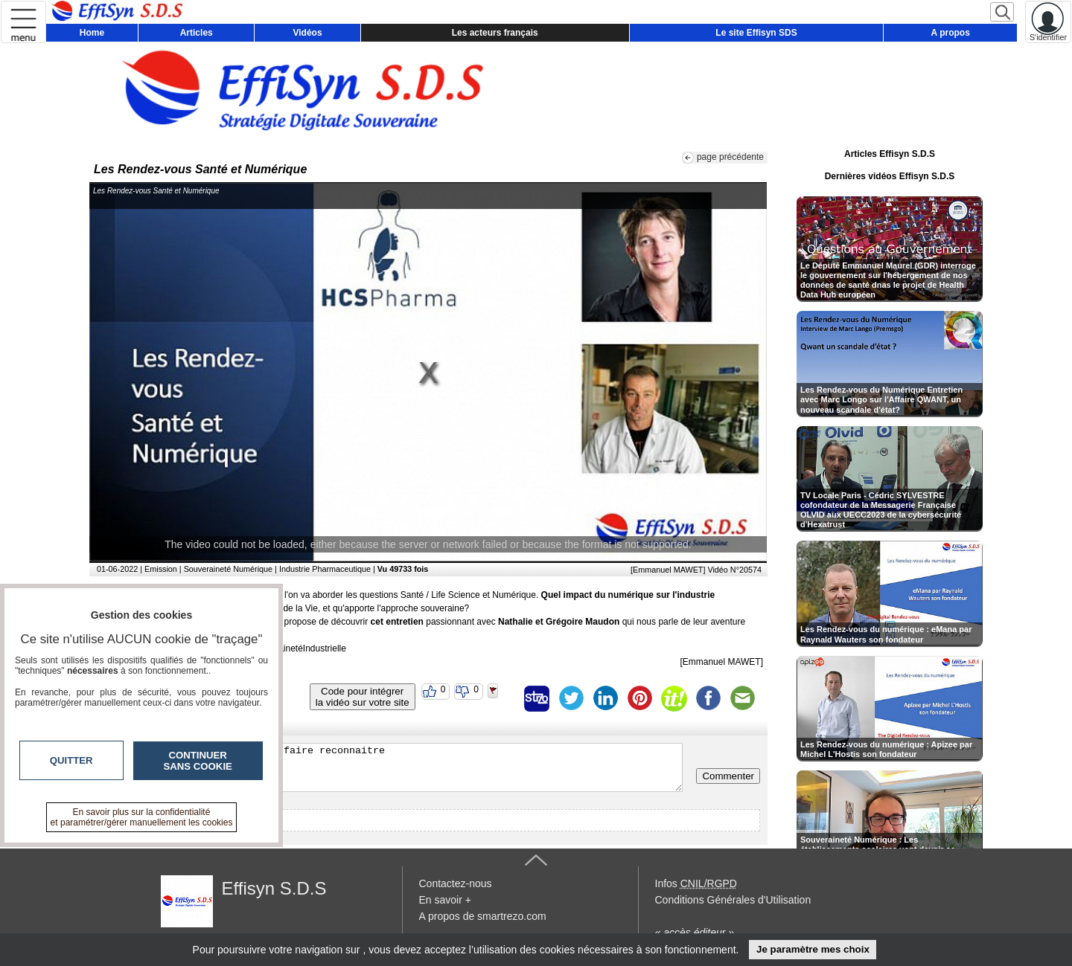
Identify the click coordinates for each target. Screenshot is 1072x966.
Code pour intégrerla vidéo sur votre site (362, 697)
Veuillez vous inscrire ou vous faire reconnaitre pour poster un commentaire (390, 767)
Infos (696, 883)
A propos (950, 33)
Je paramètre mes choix (813, 949)
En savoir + (445, 900)
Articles (196, 33)
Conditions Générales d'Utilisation (733, 900)
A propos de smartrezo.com (482, 916)
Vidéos (307, 33)
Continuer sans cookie (198, 761)
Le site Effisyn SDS (756, 33)
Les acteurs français (495, 33)
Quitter (71, 760)
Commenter (728, 776)
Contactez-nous (455, 883)
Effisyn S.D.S (274, 888)
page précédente (730, 157)
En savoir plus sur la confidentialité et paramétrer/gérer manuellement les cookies (142, 817)
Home (92, 33)
